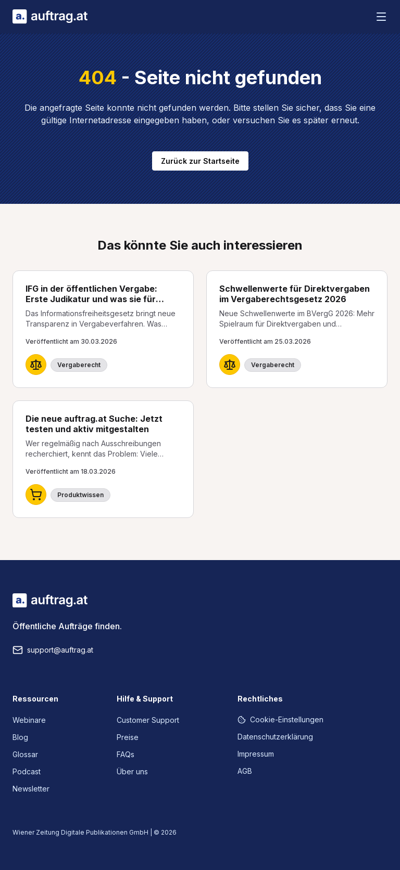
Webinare (29, 720)
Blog (20, 737)
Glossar (25, 754)
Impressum (256, 753)
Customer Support (148, 720)
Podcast (26, 771)
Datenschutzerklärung (275, 736)
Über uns (132, 771)
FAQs (125, 754)
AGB (245, 771)
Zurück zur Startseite (200, 161)
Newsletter (30, 788)
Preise (128, 737)
